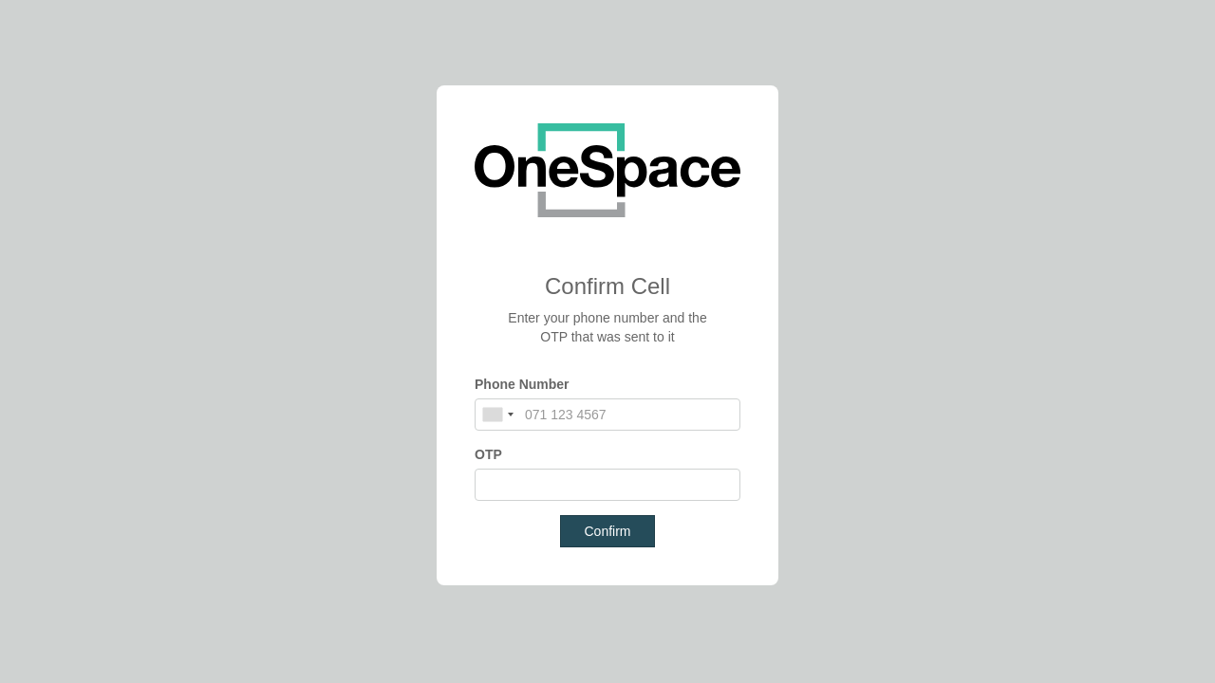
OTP (488, 454)
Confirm (607, 531)
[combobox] (497, 414)
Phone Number (522, 384)
